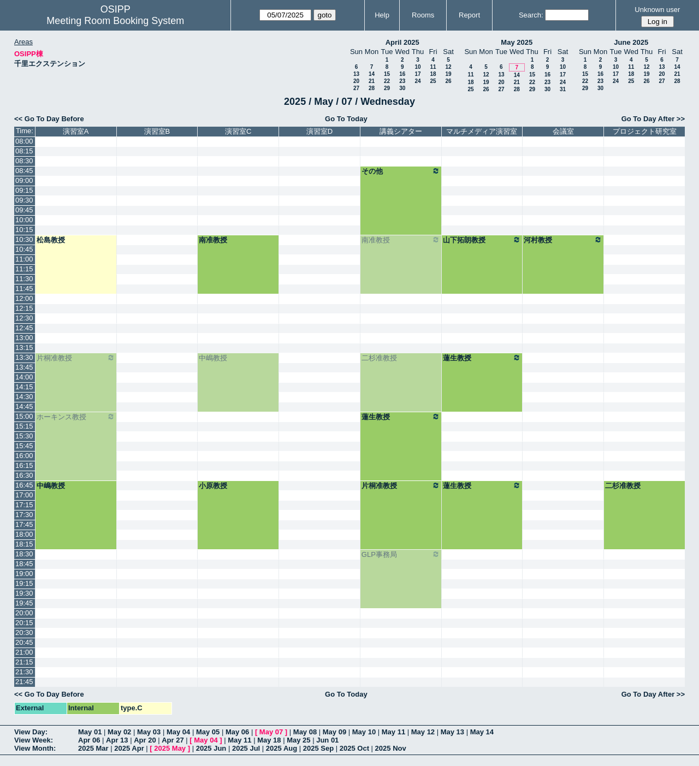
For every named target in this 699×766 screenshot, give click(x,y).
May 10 (364, 732)
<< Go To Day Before (49, 119)
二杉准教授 (379, 358)
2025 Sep (318, 748)
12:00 (24, 298)
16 (402, 74)
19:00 (24, 573)
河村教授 (563, 239)
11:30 (24, 279)
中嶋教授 (213, 358)
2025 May (170, 748)
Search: (531, 15)
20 (356, 81)
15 (387, 74)
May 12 (423, 732)
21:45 (24, 682)
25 (433, 81)
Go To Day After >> (653, 119)
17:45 (24, 524)
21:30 (24, 672)
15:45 (24, 446)
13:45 (24, 367)
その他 (401, 171)
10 (417, 67)
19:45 (24, 603)
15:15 (24, 426)
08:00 (24, 141)
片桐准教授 (76, 357)
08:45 (24, 171)
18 (433, 74)
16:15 (24, 465)
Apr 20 (145, 740)
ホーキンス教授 (76, 416)
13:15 (24, 347)
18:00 (24, 534)
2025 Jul (246, 748)
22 (387, 81)
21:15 (24, 662)
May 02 (119, 732)
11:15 (24, 269)
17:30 (24, 514)
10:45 (24, 249)
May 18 (269, 740)
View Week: (33, 740)
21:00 (24, 652)
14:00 (24, 377)
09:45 (24, 210)
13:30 (24, 357)
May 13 (452, 732)
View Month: (35, 748)
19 (448, 74)
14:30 (24, 397)
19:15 (24, 583)
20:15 (24, 623)
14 (372, 74)
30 (402, 88)
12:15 (24, 308)
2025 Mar (93, 748)
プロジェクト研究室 (645, 131)
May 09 (334, 732)
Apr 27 (172, 740)
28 (372, 88)
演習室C (238, 131)
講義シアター (401, 131)
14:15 (24, 387)
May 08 (305, 732)
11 (433, 67)
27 (356, 88)
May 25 (298, 740)
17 (417, 74)
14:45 (24, 406)
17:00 (24, 495)
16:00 (24, 456)
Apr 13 (117, 740)
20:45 (24, 642)
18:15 (24, 544)
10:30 (24, 239)
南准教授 (213, 240)
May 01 (90, 732)
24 (417, 81)
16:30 (24, 475)
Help (382, 15)
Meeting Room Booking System (115, 20)
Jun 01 (327, 740)
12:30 (24, 318)
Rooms (423, 15)
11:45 (24, 288)
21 (372, 81)
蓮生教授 (482, 357)
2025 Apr (129, 748)
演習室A (76, 131)
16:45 (24, 485)
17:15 (24, 505)
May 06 (237, 732)
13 (356, 74)
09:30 (24, 200)
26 (448, 81)
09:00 (24, 180)
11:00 (24, 259)
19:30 (24, 593)
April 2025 (402, 42)
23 (402, 81)
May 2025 (516, 42)
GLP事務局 (401, 554)
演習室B (157, 131)
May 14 (482, 732)
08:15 (24, 151)
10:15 (24, 229)
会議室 (563, 131)
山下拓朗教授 (482, 239)
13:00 (24, 338)
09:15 (24, 190)
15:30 (24, 436)
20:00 (24, 613)
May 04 (178, 732)
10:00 (24, 220)
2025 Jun (211, 748)
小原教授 (213, 486)
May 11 (393, 732)
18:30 (24, 554)
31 (563, 89)
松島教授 (51, 240)
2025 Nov (390, 748)
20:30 (24, 632)
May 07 (271, 732)
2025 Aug (281, 748)
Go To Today (346, 119)
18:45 (24, 564)
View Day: (31, 732)
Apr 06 (89, 740)
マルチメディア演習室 (481, 131)
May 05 (208, 732)
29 (387, 88)
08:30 (24, 161)
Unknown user (657, 9)
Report (469, 15)
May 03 (149, 732)
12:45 (24, 328)
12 (448, 67)
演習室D (319, 131)
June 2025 (631, 42)
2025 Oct (354, 748)
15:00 (24, 416)
